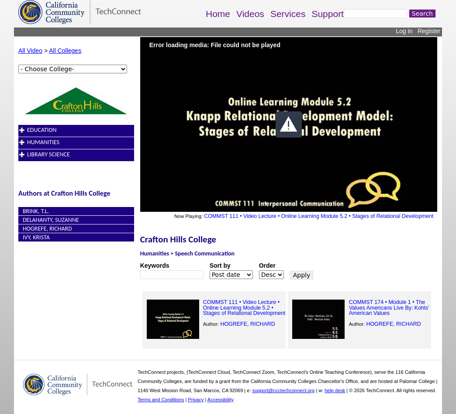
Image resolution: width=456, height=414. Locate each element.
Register (429, 31)
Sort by (220, 265)
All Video (30, 50)
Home (218, 14)
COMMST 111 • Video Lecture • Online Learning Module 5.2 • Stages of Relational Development (318, 216)
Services (288, 14)
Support (327, 14)
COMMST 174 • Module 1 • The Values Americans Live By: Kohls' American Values (389, 307)
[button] (289, 124)
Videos (250, 14)
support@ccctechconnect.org (283, 390)
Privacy (196, 399)
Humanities (43, 142)
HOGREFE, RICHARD (47, 228)
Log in (404, 31)
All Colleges (65, 50)
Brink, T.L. (36, 211)
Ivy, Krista (36, 237)
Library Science (48, 154)
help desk (335, 390)
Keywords (154, 265)
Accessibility (220, 399)
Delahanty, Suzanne (51, 220)
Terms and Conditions (161, 399)
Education (42, 130)
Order (267, 265)
